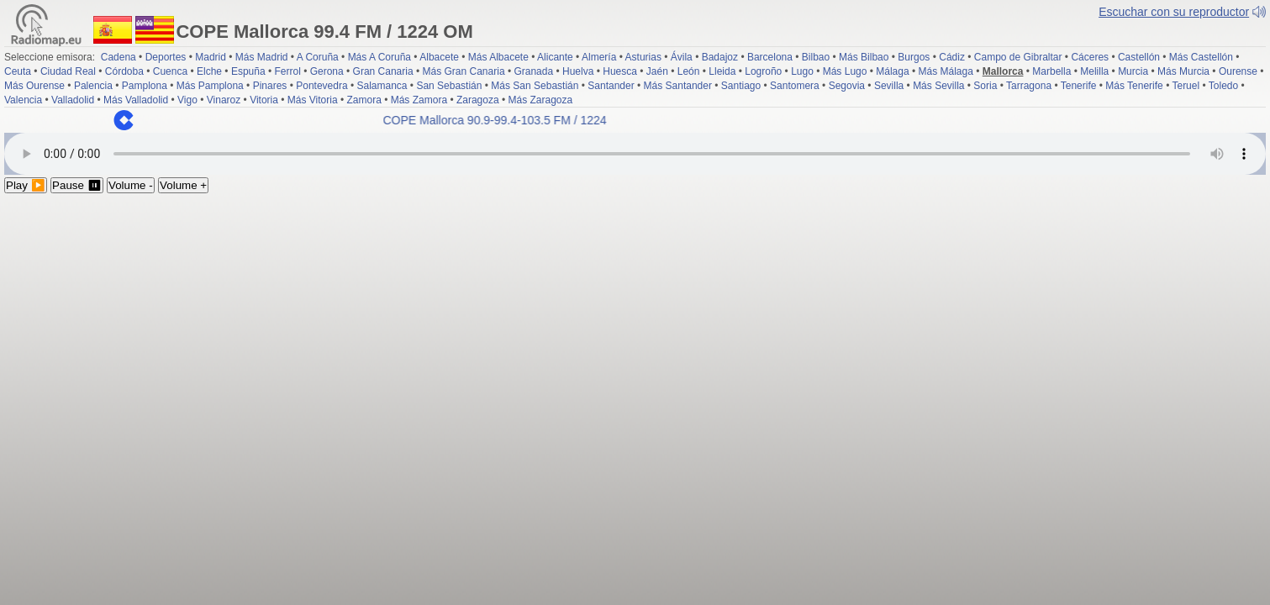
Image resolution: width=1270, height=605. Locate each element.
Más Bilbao (863, 57)
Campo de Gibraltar (1018, 57)
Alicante (555, 57)
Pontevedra (321, 86)
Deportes (166, 57)
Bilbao (816, 57)
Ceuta (17, 71)
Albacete (439, 57)
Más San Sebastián (534, 86)
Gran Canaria (383, 71)
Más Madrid (261, 57)
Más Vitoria (312, 100)
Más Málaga (946, 71)
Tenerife (1079, 86)
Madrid (210, 57)
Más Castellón (1201, 57)
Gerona (327, 71)
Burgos (914, 57)
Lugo (802, 71)
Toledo (1223, 86)
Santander (611, 86)
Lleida (722, 71)
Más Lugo (845, 71)
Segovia (847, 86)
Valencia (23, 100)
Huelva (577, 71)
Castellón (1139, 57)
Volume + (183, 185)
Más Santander (678, 86)
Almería (599, 57)
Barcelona (770, 57)
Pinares (270, 86)
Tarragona (1028, 86)
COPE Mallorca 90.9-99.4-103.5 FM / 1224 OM (515, 120)
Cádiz (952, 57)
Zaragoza (477, 100)
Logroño (763, 71)
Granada (533, 71)
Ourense (1238, 71)
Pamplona (144, 86)
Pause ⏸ (77, 185)
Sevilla (889, 86)
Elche (209, 71)
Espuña (248, 71)
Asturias (643, 57)
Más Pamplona (210, 86)
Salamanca (381, 86)
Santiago (741, 86)
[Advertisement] (635, 319)
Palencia (93, 86)
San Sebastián (449, 86)
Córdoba (124, 71)
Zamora (363, 100)
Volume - (130, 185)
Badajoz (720, 57)
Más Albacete (498, 57)
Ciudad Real (68, 71)
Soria (985, 86)
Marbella (1051, 71)
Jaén (657, 71)
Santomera (794, 86)
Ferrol (287, 71)
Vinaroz (223, 100)
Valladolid (72, 100)
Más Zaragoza (541, 100)
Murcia (1133, 71)
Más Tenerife (1133, 86)
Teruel (1185, 86)
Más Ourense (34, 86)
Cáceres (1090, 57)
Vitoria (264, 100)
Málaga (892, 71)
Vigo (187, 100)
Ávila (682, 57)
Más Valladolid (135, 100)
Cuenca (170, 71)
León (688, 71)
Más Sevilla (938, 86)
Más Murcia (1183, 71)
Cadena (118, 57)
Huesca (620, 71)
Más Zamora (419, 100)
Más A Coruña (379, 57)
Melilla (1094, 71)
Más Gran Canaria (464, 71)
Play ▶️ (25, 185)
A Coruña (318, 57)
